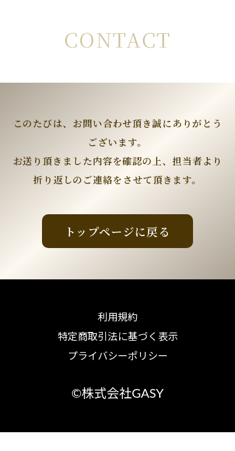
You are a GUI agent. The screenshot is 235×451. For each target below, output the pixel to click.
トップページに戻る (118, 231)
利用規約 (118, 317)
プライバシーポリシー (118, 356)
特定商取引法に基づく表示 (118, 336)
